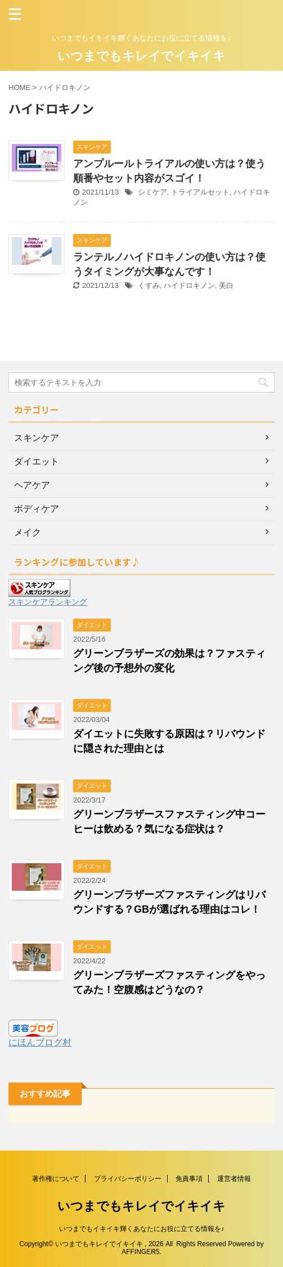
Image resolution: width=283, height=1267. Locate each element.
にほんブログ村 (39, 1042)
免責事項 (189, 1179)
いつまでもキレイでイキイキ (141, 56)
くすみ (149, 285)
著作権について (55, 1179)
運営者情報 (234, 1179)
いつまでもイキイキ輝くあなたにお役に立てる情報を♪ (141, 1229)
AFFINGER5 (140, 1252)
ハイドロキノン (189, 285)
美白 (226, 285)
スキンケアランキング (47, 601)
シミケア (152, 192)
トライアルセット (200, 192)
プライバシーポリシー (127, 1179)
